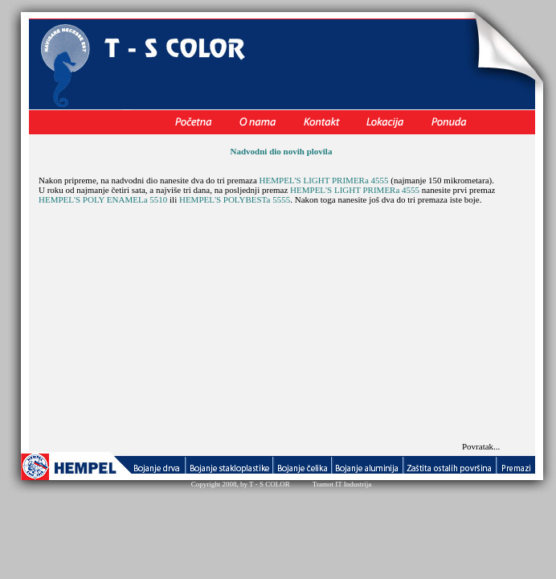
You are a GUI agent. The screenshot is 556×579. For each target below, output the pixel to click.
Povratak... (481, 446)
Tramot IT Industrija (342, 484)
